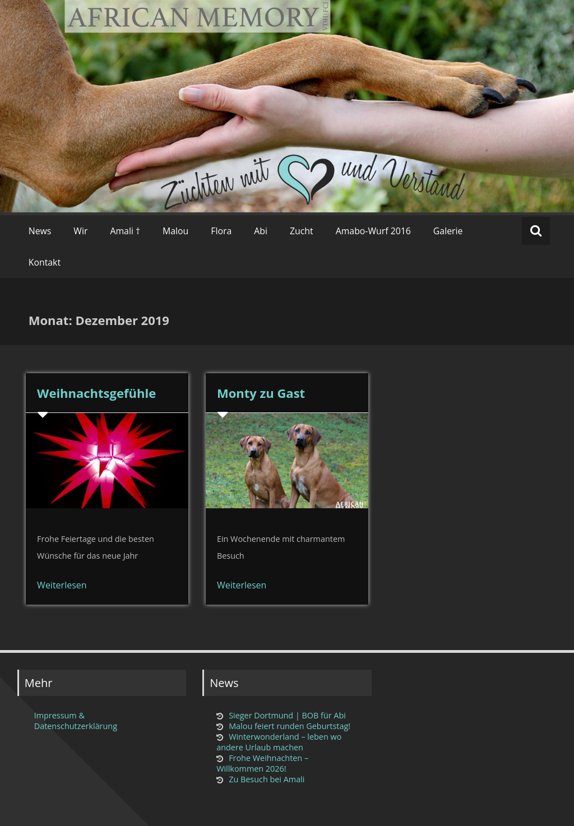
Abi (260, 231)
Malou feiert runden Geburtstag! (289, 726)
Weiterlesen (61, 585)
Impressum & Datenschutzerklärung (75, 720)
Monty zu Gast (261, 392)
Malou (175, 231)
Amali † (125, 231)
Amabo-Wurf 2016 (373, 231)
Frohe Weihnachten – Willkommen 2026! (262, 763)
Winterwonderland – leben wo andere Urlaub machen (278, 742)
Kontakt (45, 262)
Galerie (448, 231)
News (40, 231)
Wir (80, 231)
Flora (221, 231)
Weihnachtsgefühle (96, 392)
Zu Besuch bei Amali (266, 779)
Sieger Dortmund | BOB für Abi (287, 715)
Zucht (301, 231)
